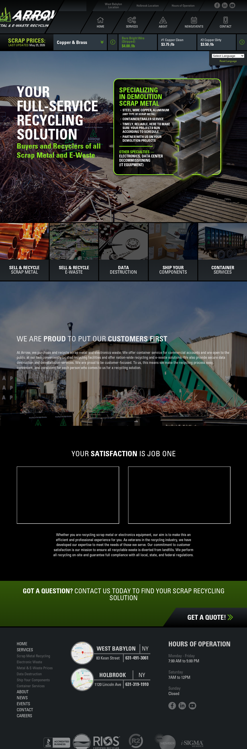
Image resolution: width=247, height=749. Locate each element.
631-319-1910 (137, 684)
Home (22, 643)
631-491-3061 (137, 658)
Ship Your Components (33, 679)
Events (23, 703)
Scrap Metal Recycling (33, 655)
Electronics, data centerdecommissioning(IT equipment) (141, 158)
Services (25, 649)
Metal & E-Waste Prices (35, 667)
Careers (24, 715)
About (23, 691)
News (22, 697)
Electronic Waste (29, 661)
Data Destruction (29, 673)
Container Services (31, 685)
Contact (25, 709)
